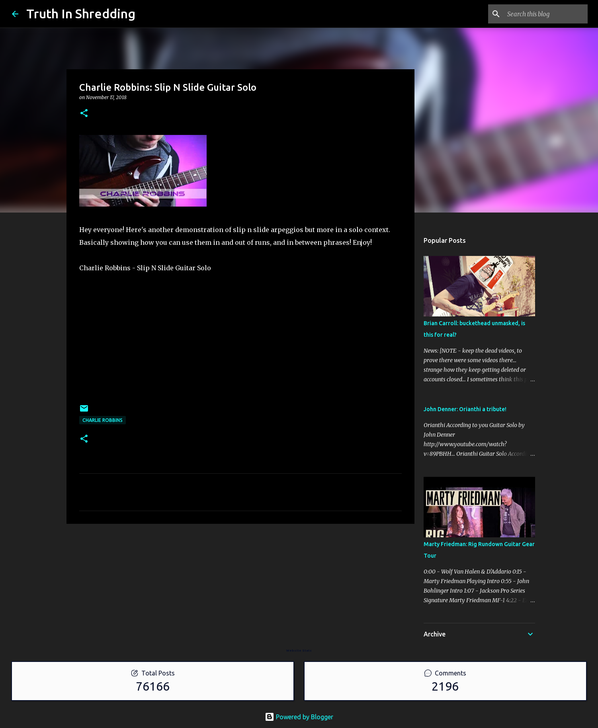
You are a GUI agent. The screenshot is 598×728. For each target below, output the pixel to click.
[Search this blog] (546, 13)
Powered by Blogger (299, 716)
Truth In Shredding (80, 13)
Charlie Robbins (102, 420)
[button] (84, 113)
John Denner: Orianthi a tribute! (465, 409)
